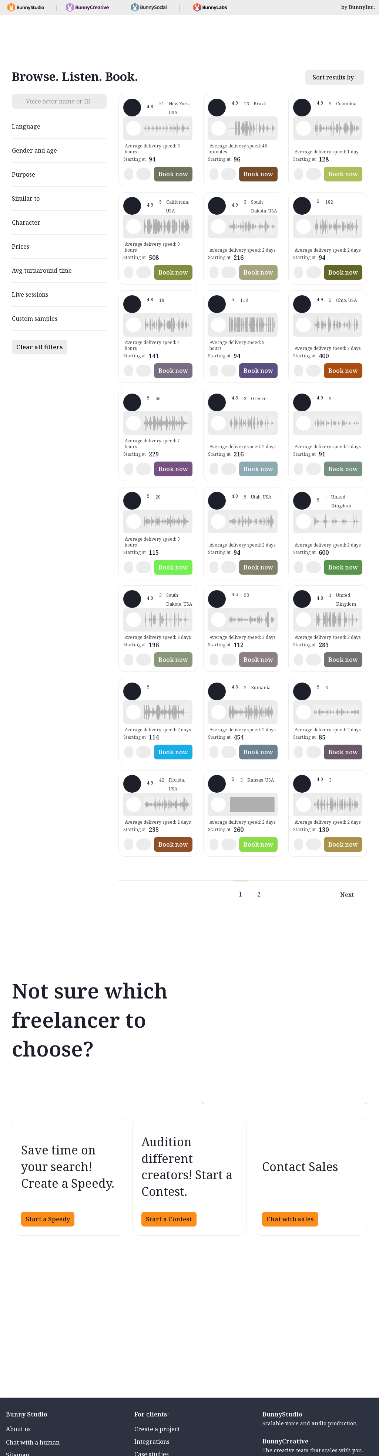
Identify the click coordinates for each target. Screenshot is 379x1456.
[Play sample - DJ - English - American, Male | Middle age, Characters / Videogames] (218, 619)
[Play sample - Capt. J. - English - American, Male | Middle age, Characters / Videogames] (303, 324)
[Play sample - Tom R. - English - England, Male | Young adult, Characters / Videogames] (133, 521)
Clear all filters (39, 347)
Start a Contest (169, 1219)
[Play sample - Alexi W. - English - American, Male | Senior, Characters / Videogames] (218, 226)
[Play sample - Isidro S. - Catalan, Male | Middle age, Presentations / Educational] (303, 804)
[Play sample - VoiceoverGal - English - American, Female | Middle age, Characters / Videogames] (133, 804)
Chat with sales (290, 1219)
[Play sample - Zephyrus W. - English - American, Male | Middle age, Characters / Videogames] (133, 128)
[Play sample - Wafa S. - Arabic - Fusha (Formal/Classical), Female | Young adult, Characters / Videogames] (303, 712)
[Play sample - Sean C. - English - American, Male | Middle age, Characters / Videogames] (133, 226)
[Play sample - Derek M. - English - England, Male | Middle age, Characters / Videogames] (303, 521)
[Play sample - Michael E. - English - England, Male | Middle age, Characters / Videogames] (218, 423)
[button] (167, 128)
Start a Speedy (48, 1219)
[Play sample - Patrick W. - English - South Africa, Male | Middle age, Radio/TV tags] (133, 712)
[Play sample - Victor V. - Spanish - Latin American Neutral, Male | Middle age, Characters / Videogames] (303, 128)
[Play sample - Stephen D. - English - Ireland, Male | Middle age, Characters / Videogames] (218, 712)
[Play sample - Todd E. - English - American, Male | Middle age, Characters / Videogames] (133, 619)
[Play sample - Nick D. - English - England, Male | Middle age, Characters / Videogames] (303, 619)
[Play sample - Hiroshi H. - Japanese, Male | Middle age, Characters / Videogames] (303, 423)
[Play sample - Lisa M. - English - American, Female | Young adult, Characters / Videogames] (303, 226)
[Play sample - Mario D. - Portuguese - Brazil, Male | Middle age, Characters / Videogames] (218, 128)
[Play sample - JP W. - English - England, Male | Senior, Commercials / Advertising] (133, 423)
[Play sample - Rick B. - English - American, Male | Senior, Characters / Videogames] (218, 804)
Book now (173, 174)
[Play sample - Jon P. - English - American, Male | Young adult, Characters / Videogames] (218, 521)
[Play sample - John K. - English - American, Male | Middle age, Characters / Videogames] (133, 324)
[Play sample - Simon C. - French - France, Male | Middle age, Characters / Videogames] (218, 324)
